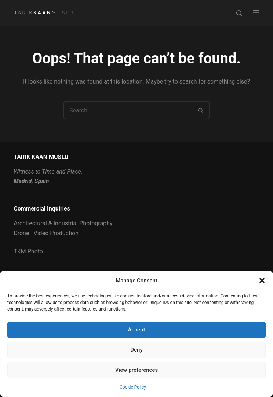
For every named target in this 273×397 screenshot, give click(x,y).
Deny (136, 349)
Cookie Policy (133, 387)
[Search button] (201, 110)
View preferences (136, 370)
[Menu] (256, 13)
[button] (262, 280)
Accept (136, 329)
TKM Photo (28, 251)
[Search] (239, 13)
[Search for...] (127, 110)
